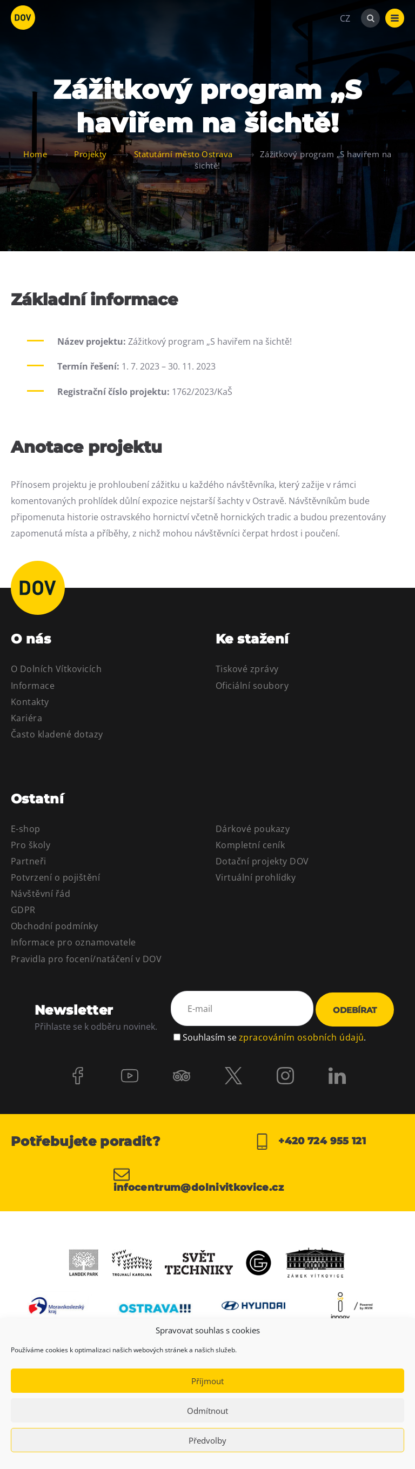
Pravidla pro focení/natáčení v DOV (86, 959)
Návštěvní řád (40, 894)
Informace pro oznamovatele (73, 942)
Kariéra (26, 718)
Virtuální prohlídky (256, 877)
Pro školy (30, 845)
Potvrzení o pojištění (55, 877)
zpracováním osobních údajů (301, 1037)
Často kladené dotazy (57, 734)
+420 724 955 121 (310, 1141)
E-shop (26, 829)
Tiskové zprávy (247, 669)
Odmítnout (207, 1410)
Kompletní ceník (250, 845)
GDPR (23, 910)
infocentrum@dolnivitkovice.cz (198, 1179)
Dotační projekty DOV (262, 861)
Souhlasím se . (274, 1037)
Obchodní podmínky (54, 926)
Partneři (28, 861)
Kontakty (30, 702)
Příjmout (207, 1381)
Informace (33, 686)
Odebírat (355, 1010)
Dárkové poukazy (253, 829)
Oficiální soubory (252, 686)
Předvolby (207, 1440)
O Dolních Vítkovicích (56, 669)
